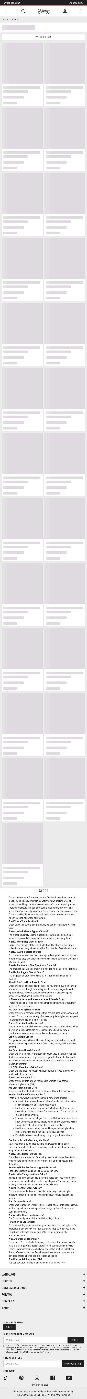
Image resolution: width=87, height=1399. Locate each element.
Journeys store (58, 1262)
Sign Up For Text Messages (18, 1334)
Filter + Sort (43, 37)
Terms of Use (11, 1350)
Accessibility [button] (76, 3)
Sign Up (9, 1327)
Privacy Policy (26, 1350)
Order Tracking (12, 3)
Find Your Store (12, 1357)
